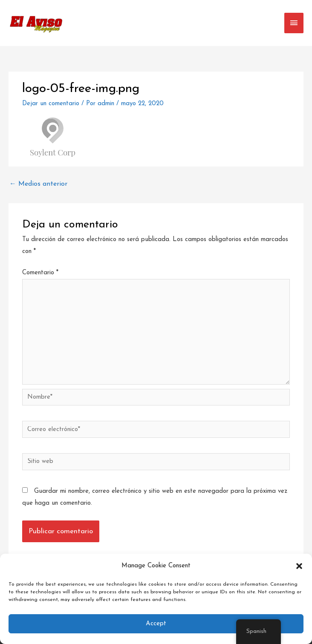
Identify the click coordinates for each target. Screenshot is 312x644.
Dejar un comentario (50, 104)
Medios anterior (38, 184)
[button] (299, 566)
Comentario (40, 273)
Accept (156, 624)
